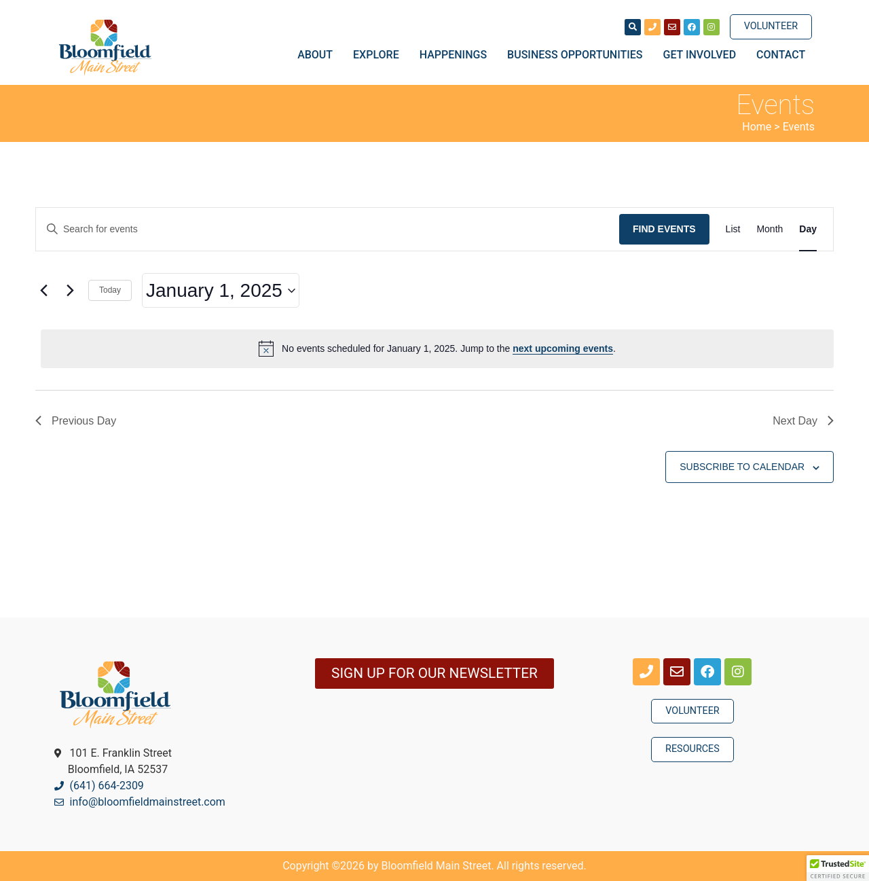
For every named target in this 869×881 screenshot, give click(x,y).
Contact (780, 54)
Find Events (664, 228)
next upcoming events (563, 348)
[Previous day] (43, 291)
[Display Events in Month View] (769, 229)
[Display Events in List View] (733, 229)
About (318, 55)
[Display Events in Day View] (808, 229)
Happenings (457, 55)
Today (110, 290)
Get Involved (703, 55)
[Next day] (70, 291)
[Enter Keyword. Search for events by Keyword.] (327, 229)
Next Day (803, 421)
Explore (379, 55)
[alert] (437, 348)
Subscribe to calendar (742, 466)
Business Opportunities (578, 55)
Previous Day (75, 421)
